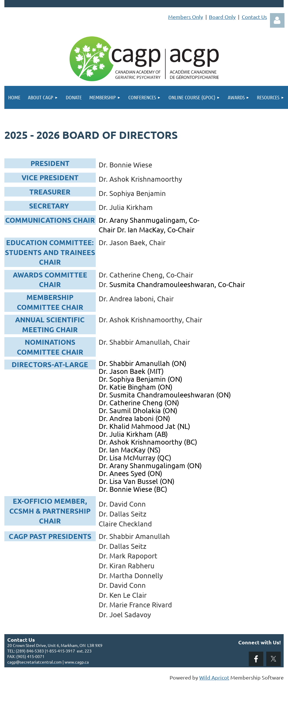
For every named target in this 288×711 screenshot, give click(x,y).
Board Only (222, 17)
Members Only (185, 17)
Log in (277, 20)
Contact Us (254, 17)
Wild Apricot (214, 677)
